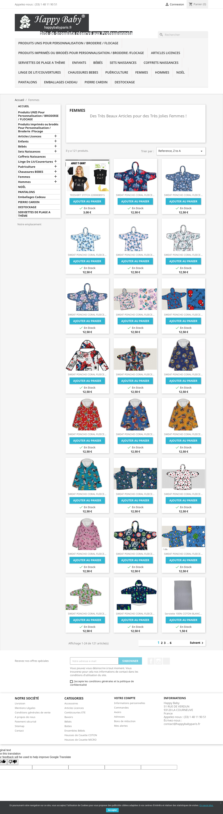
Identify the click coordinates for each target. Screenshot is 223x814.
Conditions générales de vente (33, 712)
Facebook (151, 661)
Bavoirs (68, 717)
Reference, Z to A (181, 151)
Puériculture (116, 72)
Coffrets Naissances (161, 62)
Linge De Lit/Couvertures (39, 72)
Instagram (158, 661)
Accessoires (71, 703)
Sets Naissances (123, 62)
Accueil (23, 106)
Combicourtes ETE (75, 712)
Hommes (162, 72)
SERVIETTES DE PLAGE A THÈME (41, 62)
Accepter (112, 810)
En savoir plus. (206, 805)
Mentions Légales (25, 708)
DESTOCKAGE (125, 82)
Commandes (121, 707)
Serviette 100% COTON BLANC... (183, 613)
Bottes (68, 726)
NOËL (180, 72)
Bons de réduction (125, 721)
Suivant (197, 643)
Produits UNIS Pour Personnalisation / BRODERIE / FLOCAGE (68, 43)
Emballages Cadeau (60, 82)
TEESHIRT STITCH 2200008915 (87, 195)
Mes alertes (121, 725)
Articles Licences (165, 53)
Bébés (98, 62)
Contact (19, 730)
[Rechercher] (183, 34)
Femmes (141, 72)
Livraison (20, 703)
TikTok (166, 661)
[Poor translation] (12, 762)
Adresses (119, 716)
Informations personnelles (129, 703)
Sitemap (19, 726)
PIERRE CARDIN (95, 82)
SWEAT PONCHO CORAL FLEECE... (135, 195)
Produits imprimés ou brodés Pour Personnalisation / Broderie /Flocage (81, 53)
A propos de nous (25, 717)
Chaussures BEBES (83, 72)
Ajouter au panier (87, 201)
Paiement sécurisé (25, 721)
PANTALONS (27, 82)
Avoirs (117, 712)
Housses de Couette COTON (80, 735)
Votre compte (124, 698)
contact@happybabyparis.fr (182, 724)
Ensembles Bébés (74, 730)
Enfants (79, 62)
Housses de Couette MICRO (80, 739)
